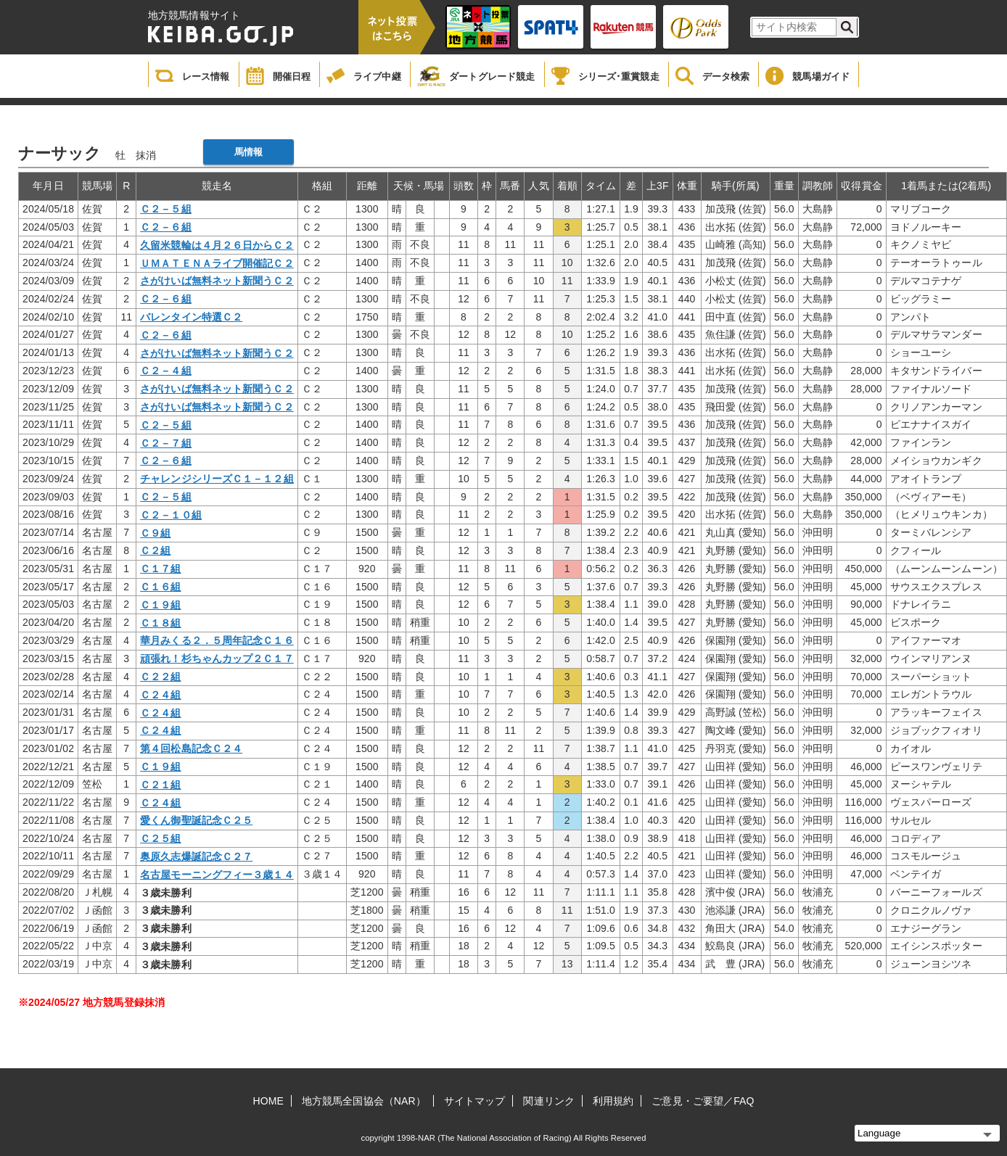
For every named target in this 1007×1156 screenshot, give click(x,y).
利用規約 (613, 1101)
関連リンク (549, 1101)
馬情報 (248, 151)
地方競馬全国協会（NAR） (364, 1101)
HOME (268, 1101)
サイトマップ (475, 1101)
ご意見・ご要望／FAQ (703, 1101)
